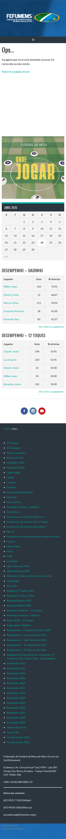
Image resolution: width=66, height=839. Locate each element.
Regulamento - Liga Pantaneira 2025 (26, 635)
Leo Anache (10, 359)
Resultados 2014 (16, 673)
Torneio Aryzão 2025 (18, 737)
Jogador (8, 279)
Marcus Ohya (11, 302)
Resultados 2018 (16, 692)
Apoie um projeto (16, 452)
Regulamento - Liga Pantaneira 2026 (26, 639)
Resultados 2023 (16, 717)
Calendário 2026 (16, 467)
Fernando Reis (11, 319)
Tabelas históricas (16, 727)
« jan (6, 256)
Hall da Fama (13, 546)
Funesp (11, 541)
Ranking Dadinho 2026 (19, 605)
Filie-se (10, 531)
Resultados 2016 (16, 683)
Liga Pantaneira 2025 (18, 566)
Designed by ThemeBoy (13, 829)
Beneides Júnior (12, 384)
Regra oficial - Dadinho (19, 625)
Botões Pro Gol (15, 457)
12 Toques (12, 442)
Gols (39, 279)
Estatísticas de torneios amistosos (26, 516)
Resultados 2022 (16, 712)
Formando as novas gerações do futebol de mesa (33, 536)
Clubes (10, 477)
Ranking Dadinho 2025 (19, 600)
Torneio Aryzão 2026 (18, 742)
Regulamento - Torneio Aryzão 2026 (26, 649)
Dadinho (11, 487)
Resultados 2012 (16, 663)
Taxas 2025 (13, 732)
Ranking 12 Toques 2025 (20, 590)
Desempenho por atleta (20, 492)
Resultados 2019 (16, 697)
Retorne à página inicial (16, 71)
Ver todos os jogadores (51, 326)
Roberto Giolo (11, 294)
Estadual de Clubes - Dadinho (23, 506)
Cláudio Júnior (11, 351)
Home (7, 428)
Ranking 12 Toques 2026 (20, 595)
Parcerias (12, 585)
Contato (11, 482)
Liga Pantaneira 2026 (18, 570)
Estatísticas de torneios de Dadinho (26, 526)
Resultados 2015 (16, 678)
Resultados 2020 (16, 702)
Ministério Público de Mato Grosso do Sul (29, 575)
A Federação (13, 447)
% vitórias (54, 279)
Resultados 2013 (16, 668)
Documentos (14, 502)
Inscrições (12, 561)
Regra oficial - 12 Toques (20, 620)
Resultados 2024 (16, 722)
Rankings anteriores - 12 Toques (24, 610)
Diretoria (11, 497)
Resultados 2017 (16, 687)
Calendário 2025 (16, 462)
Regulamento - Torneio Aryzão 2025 (26, 644)
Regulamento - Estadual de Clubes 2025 (29, 630)
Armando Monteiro (14, 311)
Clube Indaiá (13, 472)
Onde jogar (13, 580)
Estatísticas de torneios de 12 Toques (28, 521)
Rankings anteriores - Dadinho (23, 615)
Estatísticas (13, 511)
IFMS (9, 556)
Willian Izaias (10, 286)
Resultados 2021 (16, 707)
